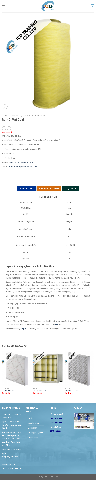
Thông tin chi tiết (27, 189)
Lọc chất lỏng (33, 437)
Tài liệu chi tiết (70, 189)
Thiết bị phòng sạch (35, 433)
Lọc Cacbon (32, 428)
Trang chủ (6, 116)
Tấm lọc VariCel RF (40, 391)
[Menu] (3, 6)
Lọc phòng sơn (33, 423)
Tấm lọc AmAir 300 (71, 391)
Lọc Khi (15, 116)
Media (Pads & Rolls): (37, 116)
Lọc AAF (16, 167)
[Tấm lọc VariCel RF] (47, 368)
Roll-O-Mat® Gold (32, 167)
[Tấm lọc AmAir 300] (79, 368)
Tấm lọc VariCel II (8, 391)
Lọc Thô (23, 116)
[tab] (27, 188)
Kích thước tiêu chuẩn (49, 189)
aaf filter (10, 167)
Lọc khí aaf (22, 167)
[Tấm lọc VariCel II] (16, 368)
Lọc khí (30, 418)
